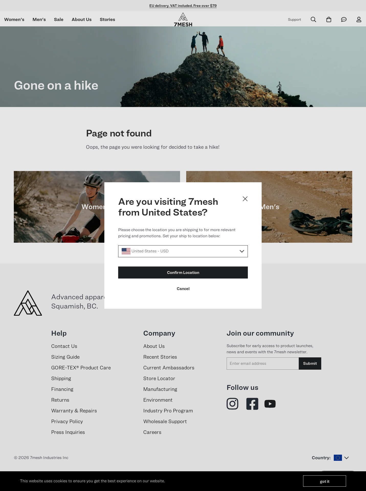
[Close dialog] (245, 198)
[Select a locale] (183, 251)
